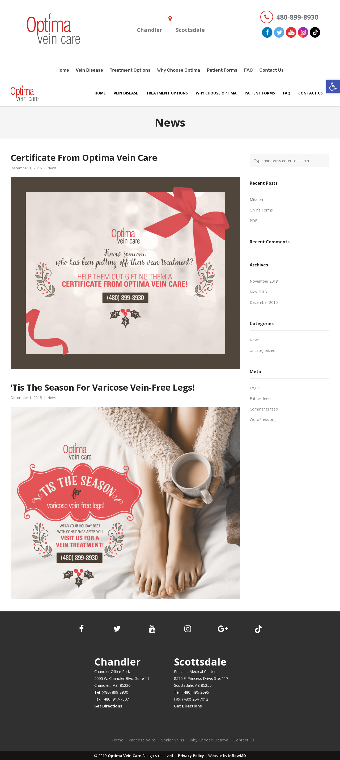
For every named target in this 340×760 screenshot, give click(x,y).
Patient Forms (222, 70)
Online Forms (261, 210)
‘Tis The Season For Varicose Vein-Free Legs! (103, 387)
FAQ (248, 70)
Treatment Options (130, 70)
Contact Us (272, 70)
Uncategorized (262, 350)
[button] (333, 86)
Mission (256, 199)
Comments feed (264, 409)
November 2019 (264, 281)
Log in (255, 387)
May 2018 (258, 291)
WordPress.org (263, 419)
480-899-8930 (297, 16)
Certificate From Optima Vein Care (84, 157)
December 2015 (264, 302)
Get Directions (108, 706)
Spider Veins (172, 739)
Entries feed (260, 398)
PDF (253, 220)
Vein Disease (89, 70)
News (52, 168)
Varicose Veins (142, 739)
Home (62, 70)
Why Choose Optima (178, 70)
